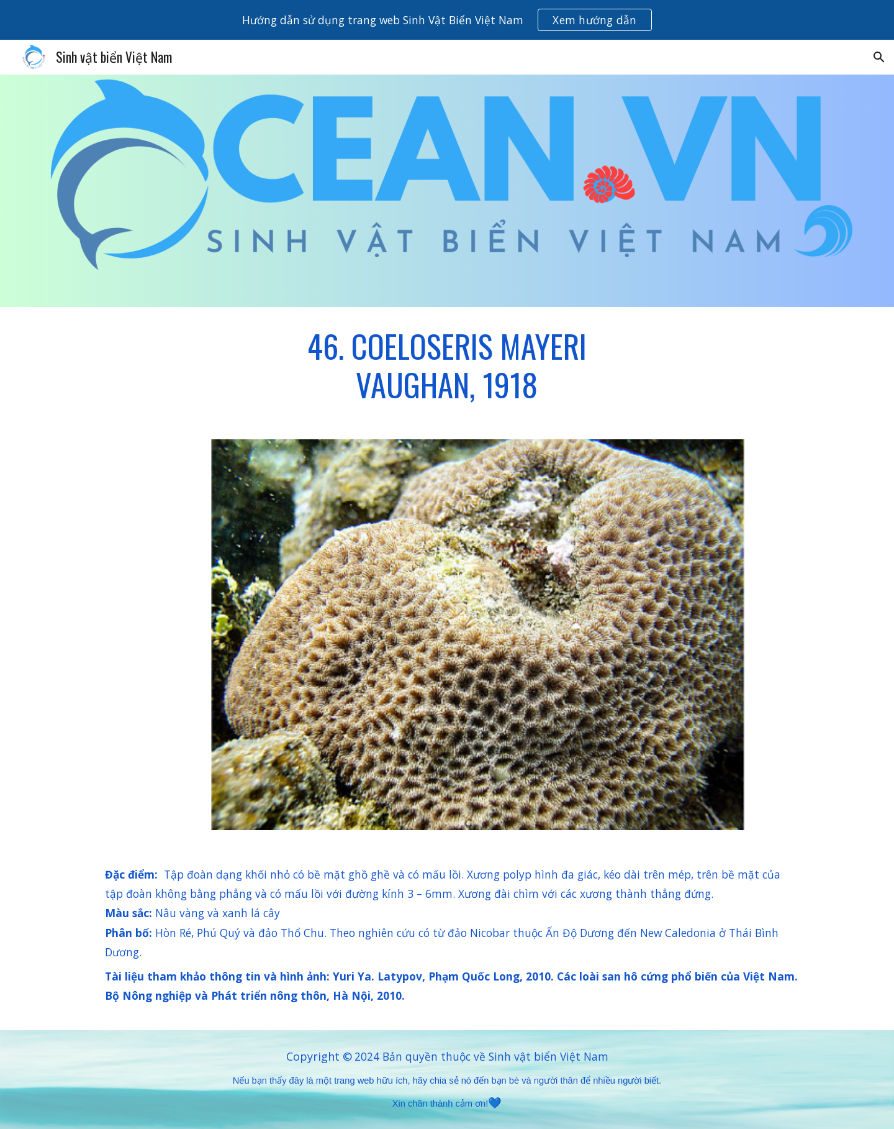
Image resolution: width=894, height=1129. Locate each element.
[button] (879, 57)
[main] (447, 365)
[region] (447, 20)
